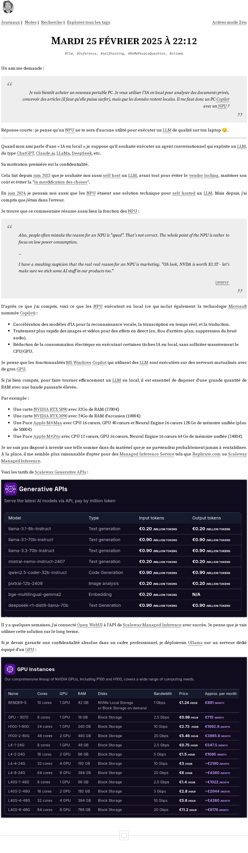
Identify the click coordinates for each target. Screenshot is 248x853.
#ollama (176, 53)
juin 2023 (42, 175)
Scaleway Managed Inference (152, 625)
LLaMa (63, 153)
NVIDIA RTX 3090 (50, 416)
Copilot (222, 99)
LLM (167, 130)
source (222, 282)
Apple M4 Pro (46, 436)
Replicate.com (206, 454)
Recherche (51, 22)
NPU (222, 106)
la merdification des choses (60, 182)
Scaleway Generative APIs (60, 472)
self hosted (183, 193)
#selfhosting (112, 53)
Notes (31, 22)
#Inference (86, 53)
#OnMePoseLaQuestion (146, 53)
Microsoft (237, 306)
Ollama (195, 643)
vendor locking (204, 175)
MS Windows (78, 362)
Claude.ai (45, 153)
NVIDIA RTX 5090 (50, 409)
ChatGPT (25, 153)
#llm (69, 53)
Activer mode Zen (229, 22)
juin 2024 (16, 193)
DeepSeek (82, 153)
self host (111, 175)
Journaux (10, 22)
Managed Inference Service (146, 454)
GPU (21, 369)
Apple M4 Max (47, 423)
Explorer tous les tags (88, 22)
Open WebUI (89, 625)
